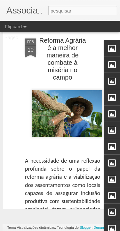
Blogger (86, 227)
